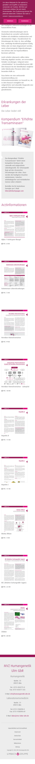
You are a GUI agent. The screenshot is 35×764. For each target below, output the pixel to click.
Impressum (17, 732)
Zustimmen (24, 21)
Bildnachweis (17, 743)
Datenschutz (17, 736)
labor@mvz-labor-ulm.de (20, 716)
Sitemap (17, 747)
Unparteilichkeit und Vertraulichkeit (17, 728)
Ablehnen (10, 21)
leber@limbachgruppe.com (14, 191)
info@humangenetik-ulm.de (20, 694)
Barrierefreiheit (17, 739)
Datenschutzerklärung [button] (15, 16)
